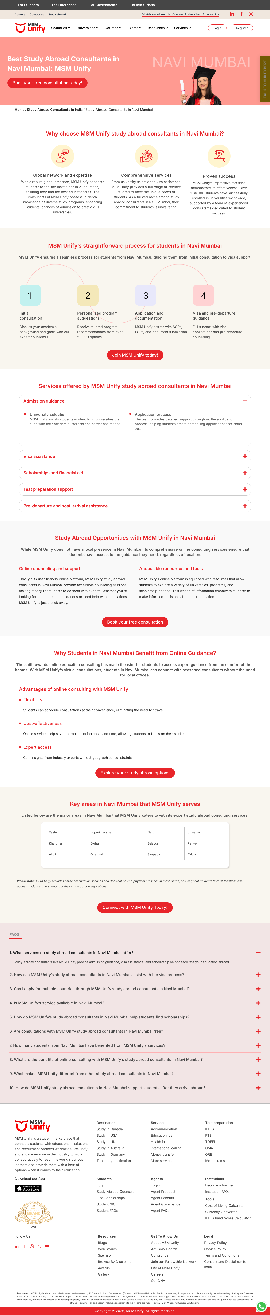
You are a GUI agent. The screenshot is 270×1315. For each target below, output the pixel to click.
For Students (28, 5)
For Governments (103, 5)
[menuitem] (60, 27)
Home (19, 109)
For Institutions (142, 5)
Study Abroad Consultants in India (55, 109)
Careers (20, 14)
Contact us (37, 14)
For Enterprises (64, 5)
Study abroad (57, 14)
